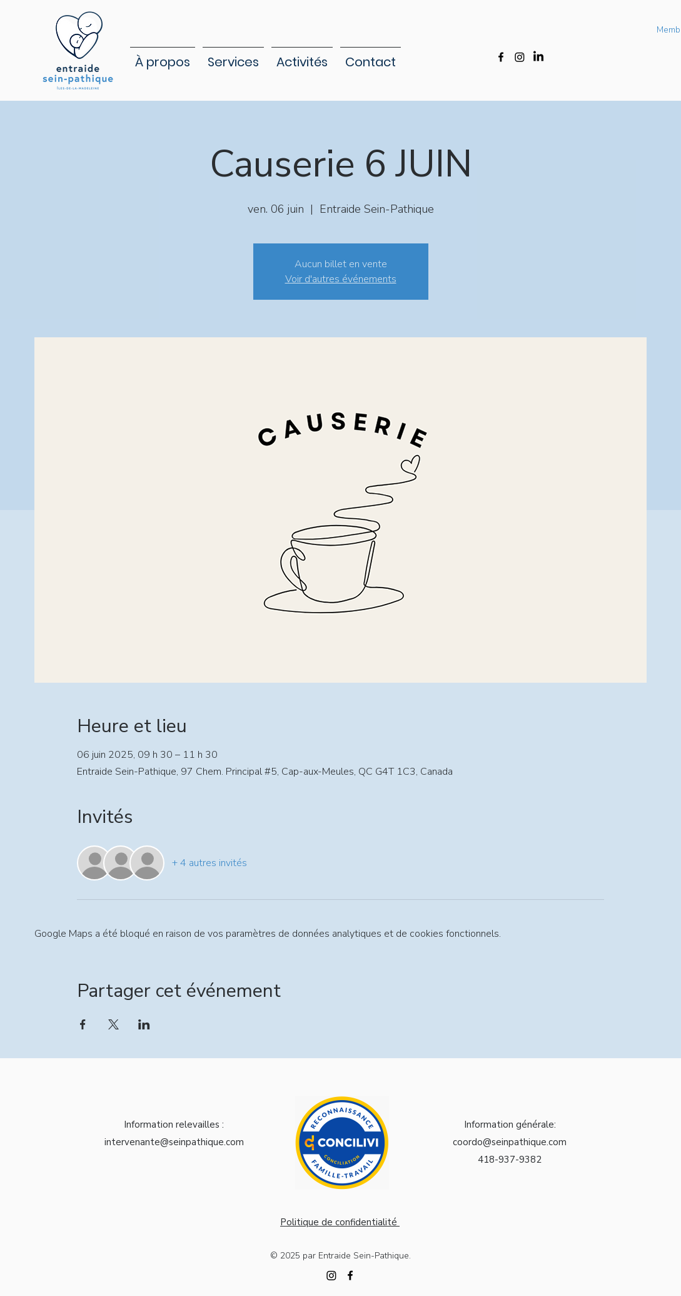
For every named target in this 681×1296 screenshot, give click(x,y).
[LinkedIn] (538, 57)
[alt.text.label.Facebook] (501, 57)
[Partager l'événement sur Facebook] (83, 1024)
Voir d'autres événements (340, 279)
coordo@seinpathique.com (510, 1142)
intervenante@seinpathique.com (174, 1142)
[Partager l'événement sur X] (113, 1024)
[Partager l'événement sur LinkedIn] (144, 1024)
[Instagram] (519, 57)
